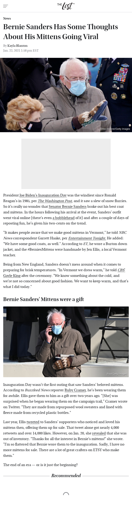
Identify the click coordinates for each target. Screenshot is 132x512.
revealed (99, 433)
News (7, 18)
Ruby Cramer (75, 390)
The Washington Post (55, 201)
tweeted (33, 422)
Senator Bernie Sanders (68, 207)
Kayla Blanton (17, 46)
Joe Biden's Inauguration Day (43, 195)
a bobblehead (64, 218)
